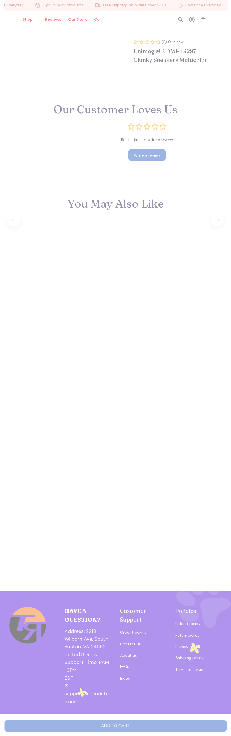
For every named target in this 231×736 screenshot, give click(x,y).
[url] (87, 666)
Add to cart (115, 726)
